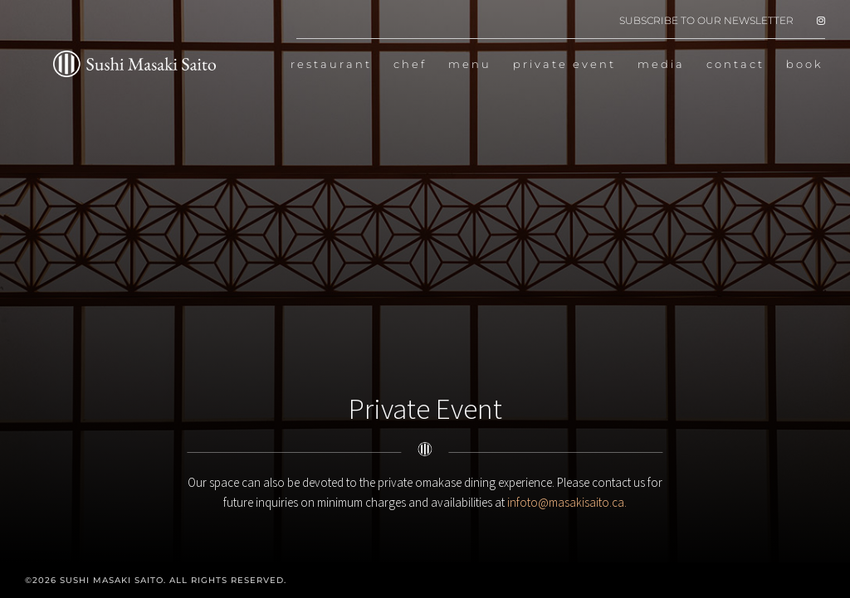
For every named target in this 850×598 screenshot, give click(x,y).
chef (410, 64)
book (804, 64)
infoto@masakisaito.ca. (567, 502)
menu (469, 64)
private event (564, 64)
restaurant (331, 64)
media (661, 64)
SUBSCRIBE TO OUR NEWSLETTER (706, 21)
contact (735, 64)
